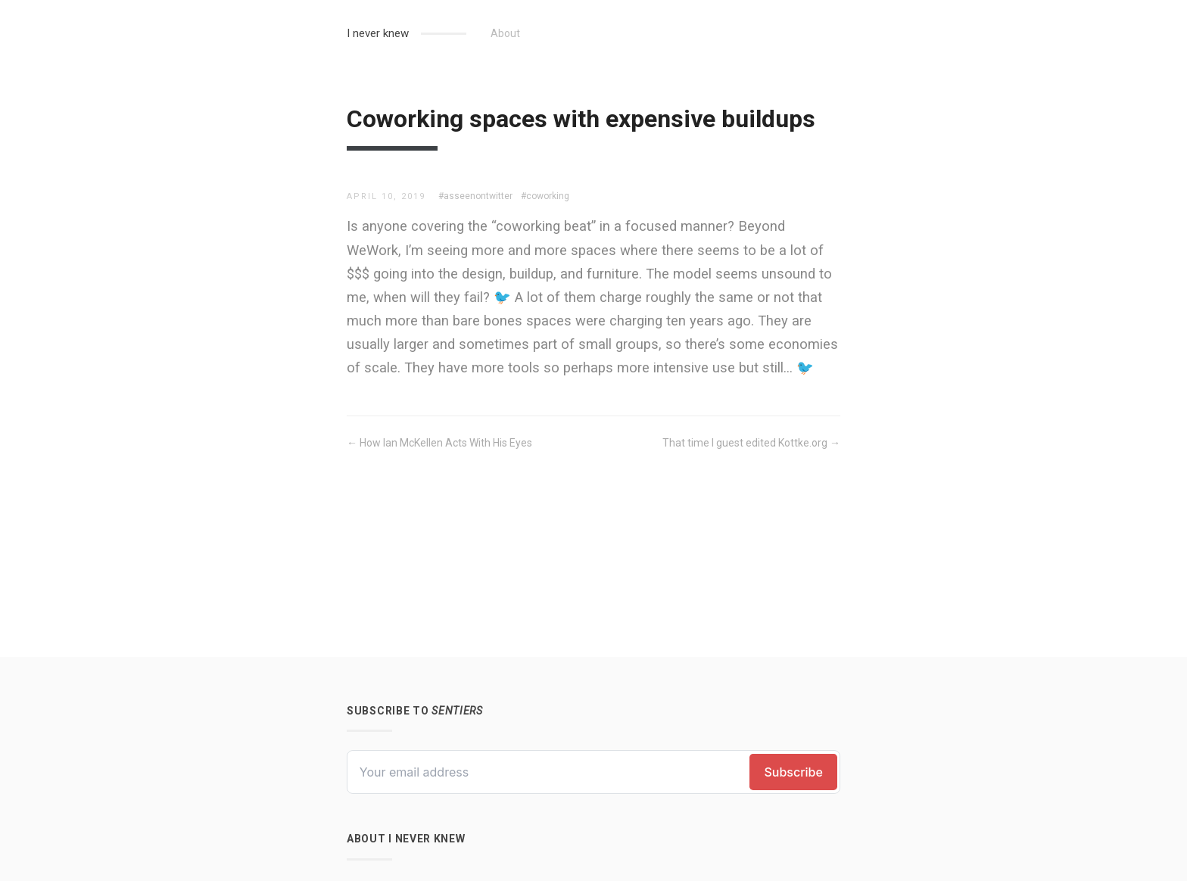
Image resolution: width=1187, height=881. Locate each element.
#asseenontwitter (475, 196)
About (505, 33)
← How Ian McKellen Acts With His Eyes (439, 443)
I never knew (378, 33)
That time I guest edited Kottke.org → (751, 443)
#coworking (545, 196)
